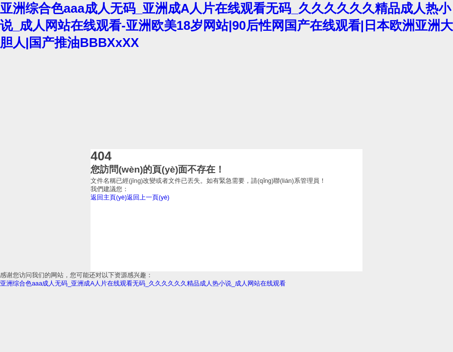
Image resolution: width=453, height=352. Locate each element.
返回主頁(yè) (109, 197)
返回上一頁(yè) (148, 197)
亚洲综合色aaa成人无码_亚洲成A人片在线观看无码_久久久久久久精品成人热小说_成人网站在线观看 (143, 283)
